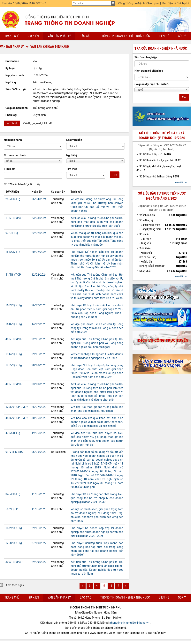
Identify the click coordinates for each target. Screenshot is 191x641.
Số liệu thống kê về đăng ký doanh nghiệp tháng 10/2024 (162, 135)
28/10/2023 (39, 365)
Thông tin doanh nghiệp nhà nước (125, 36)
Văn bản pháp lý (59, 36)
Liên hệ (164, 36)
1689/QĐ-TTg (13, 305)
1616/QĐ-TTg (13, 324)
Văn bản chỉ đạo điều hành (49, 46)
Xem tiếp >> (181, 182)
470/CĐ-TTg (12, 433)
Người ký (71, 155)
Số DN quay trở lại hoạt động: (159, 176)
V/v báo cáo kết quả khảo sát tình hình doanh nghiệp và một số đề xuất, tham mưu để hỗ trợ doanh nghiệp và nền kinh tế (97, 422)
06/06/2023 (39, 452)
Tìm (114, 174)
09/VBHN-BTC (14, 452)
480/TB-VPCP (13, 339)
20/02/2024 (39, 252)
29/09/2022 (39, 562)
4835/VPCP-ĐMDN (16, 418)
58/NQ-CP (11, 509)
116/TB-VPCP (13, 218)
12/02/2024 (39, 274)
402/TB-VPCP (13, 384)
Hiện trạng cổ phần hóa (148, 70)
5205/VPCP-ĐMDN (16, 407)
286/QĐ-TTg (12, 199)
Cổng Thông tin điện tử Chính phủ (138, 3)
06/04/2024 (39, 199)
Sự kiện (33, 36)
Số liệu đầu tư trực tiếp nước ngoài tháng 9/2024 (162, 195)
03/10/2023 (39, 384)
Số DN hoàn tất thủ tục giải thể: (160, 160)
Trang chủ (11, 36)
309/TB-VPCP (13, 562)
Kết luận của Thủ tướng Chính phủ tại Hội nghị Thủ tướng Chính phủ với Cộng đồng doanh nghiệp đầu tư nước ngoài (97, 343)
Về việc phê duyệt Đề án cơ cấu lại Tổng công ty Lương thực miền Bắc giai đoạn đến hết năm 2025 (97, 328)
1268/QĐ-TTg (13, 543)
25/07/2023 (39, 407)
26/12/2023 (39, 305)
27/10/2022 (39, 543)
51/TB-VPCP (13, 274)
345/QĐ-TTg (12, 494)
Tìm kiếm (9, 169)
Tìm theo (71, 169)
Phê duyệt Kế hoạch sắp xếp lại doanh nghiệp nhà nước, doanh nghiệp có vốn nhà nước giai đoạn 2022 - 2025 (97, 532)
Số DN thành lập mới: (155, 154)
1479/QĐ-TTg (13, 528)
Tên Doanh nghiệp (145, 57)
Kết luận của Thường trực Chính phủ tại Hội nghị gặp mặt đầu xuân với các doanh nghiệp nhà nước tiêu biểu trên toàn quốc (97, 221)
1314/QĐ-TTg (13, 354)
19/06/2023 (39, 433)
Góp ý (182, 36)
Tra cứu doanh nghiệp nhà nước (160, 48)
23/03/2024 (39, 218)
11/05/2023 (39, 494)
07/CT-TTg (11, 233)
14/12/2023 (39, 324)
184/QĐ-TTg (12, 252)
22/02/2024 (39, 233)
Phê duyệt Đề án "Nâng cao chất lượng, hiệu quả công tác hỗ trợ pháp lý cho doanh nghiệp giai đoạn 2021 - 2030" (97, 498)
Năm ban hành (13, 140)
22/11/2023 (39, 339)
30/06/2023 (39, 418)
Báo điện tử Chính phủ (175, 3)
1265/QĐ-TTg (13, 365)
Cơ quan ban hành (15, 155)
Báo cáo (85, 36)
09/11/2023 (39, 354)
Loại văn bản (74, 140)
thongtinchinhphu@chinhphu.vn (129, 622)
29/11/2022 (39, 528)
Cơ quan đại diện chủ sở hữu (151, 84)
